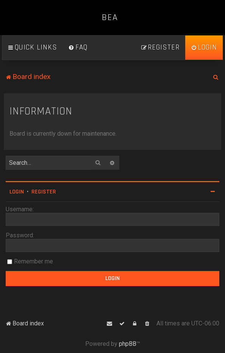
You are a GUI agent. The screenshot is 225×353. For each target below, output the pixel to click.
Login (16, 192)
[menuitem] (78, 48)
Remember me (33, 261)
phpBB (127, 343)
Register (43, 192)
